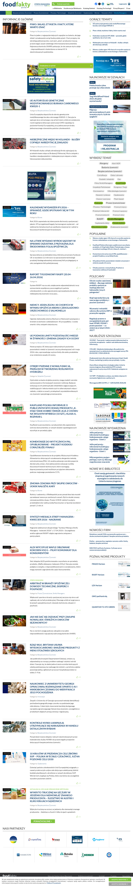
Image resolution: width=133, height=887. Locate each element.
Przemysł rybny (118, 215)
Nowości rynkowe (103, 195)
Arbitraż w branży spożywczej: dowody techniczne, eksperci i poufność (50, 586)
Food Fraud (120, 183)
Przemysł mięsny (120, 207)
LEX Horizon (97, 585)
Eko (119, 179)
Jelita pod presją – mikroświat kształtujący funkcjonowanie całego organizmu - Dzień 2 (99, 436)
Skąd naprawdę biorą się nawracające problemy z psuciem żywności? (99, 300)
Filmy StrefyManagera (103, 183)
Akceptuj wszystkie (119, 879)
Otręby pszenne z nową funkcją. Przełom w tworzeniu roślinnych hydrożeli (51, 369)
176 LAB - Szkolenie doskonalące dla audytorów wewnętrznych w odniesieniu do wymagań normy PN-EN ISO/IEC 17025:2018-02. (109, 351)
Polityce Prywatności (54, 883)
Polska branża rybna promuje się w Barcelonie (99, 86)
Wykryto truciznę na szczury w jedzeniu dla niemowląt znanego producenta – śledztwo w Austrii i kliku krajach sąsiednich (52, 796)
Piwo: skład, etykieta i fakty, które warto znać (109, 31)
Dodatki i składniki (106, 179)
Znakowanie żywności (119, 227)
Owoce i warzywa (103, 199)
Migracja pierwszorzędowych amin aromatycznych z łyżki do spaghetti (99, 113)
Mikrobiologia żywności (117, 191)
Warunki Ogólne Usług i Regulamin (60, 876)
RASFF (100, 219)
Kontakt (102, 876)
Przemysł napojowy (120, 211)
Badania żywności (110, 167)
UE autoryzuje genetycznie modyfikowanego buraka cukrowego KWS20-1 (54, 103)
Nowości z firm (107, 13)
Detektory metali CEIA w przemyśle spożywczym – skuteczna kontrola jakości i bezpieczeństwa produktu (109, 535)
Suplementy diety (102, 223)
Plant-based (119, 199)
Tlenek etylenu (119, 223)
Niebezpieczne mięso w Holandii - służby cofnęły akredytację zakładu (55, 141)
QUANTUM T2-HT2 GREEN (103, 607)
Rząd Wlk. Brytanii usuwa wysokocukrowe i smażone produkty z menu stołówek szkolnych (55, 647)
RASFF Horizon (98, 575)
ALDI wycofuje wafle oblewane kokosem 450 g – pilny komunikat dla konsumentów (53, 550)
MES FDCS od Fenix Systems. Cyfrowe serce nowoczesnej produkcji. (105, 549)
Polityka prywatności (85, 876)
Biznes (97, 13)
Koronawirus (98, 191)
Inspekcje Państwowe (101, 187)
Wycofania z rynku (99, 227)
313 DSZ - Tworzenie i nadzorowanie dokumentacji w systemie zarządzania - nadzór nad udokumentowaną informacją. (108, 342)
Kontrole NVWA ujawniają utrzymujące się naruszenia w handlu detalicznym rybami (54, 725)
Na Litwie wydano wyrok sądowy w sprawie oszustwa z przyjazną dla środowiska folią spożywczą (53, 243)
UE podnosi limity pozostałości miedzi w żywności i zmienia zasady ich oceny (54, 337)
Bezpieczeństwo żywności (110, 171)
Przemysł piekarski (102, 215)
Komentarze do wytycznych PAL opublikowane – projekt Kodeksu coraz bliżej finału (51, 444)
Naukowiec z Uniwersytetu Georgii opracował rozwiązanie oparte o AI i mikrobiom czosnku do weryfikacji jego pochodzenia (53, 688)
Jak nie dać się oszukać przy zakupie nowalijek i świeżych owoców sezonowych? (52, 619)
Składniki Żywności (74, 13)
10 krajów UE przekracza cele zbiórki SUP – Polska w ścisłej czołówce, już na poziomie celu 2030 (55, 756)
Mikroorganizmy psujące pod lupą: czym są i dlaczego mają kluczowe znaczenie (100, 459)
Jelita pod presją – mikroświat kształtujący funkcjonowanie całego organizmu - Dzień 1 (99, 447)
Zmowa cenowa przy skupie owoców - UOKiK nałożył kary (54, 485)
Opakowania (88, 13)
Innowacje (41, 697)
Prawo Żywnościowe (41, 13)
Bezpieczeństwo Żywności (22, 13)
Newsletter (126, 876)
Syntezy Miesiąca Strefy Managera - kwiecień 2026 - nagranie (52, 518)
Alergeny (104, 163)
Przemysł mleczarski (101, 211)
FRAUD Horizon (98, 564)
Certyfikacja (102, 175)
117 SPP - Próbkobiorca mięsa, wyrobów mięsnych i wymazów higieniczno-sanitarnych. (108, 377)
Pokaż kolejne (42, 821)
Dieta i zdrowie (117, 175)
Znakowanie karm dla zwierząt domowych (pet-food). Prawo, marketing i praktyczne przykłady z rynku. (108, 359)
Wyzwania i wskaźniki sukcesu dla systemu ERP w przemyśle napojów (100, 311)
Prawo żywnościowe (115, 203)
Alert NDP (116, 163)
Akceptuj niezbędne (119, 884)
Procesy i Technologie (58, 13)
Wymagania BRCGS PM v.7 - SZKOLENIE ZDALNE (107, 383)
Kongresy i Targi (120, 187)
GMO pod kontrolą (99, 596)
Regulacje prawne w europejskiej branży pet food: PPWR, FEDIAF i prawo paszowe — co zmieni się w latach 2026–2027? (100, 324)
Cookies (113, 876)
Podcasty (98, 203)
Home (9, 13)
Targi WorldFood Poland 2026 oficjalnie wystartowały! (99, 98)
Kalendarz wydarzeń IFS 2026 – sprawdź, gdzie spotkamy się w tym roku (52, 210)
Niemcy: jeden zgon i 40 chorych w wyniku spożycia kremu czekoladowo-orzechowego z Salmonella (54, 307)
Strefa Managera (120, 13)
